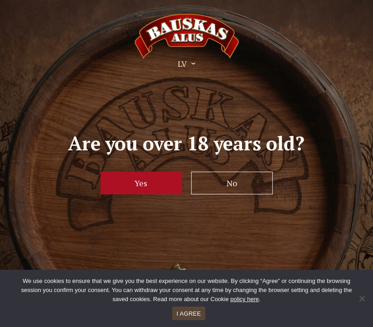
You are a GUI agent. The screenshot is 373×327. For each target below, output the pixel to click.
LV (182, 63)
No (232, 183)
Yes (141, 183)
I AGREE (189, 313)
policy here (244, 299)
